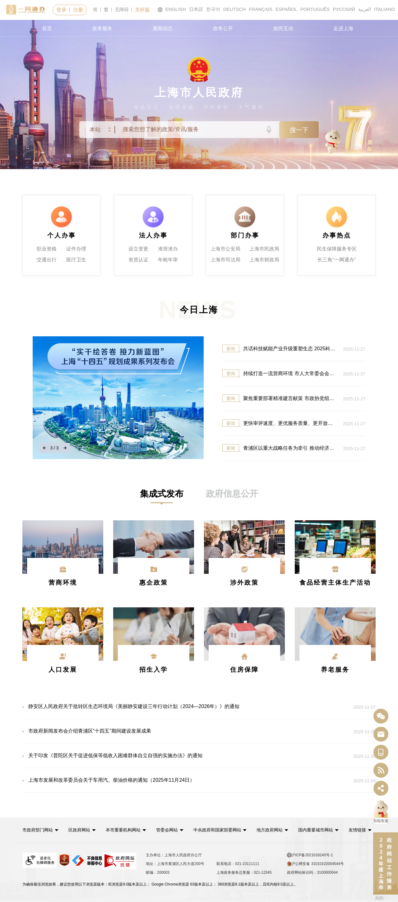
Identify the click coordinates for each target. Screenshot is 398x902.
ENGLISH (171, 9)
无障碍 (122, 9)
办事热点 (336, 235)
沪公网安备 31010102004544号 (315, 863)
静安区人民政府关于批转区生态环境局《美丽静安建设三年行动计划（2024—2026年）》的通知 (169, 707)
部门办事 (245, 235)
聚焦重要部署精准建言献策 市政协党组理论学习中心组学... (279, 398)
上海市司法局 (225, 259)
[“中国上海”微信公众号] (381, 716)
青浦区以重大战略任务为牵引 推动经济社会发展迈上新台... (279, 448)
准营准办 (168, 248)
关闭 (379, 898)
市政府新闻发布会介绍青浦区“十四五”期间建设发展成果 (169, 731)
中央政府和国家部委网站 (217, 829)
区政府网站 (79, 829)
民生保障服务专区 (337, 248)
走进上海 (343, 28)
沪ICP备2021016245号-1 (310, 855)
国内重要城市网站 (315, 829)
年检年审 (168, 259)
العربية (364, 9)
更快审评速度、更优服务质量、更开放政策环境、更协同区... (279, 423)
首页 (47, 28)
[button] (40, 829)
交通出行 (47, 259)
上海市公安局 (225, 248)
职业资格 (47, 248)
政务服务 (102, 28)
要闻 (230, 348)
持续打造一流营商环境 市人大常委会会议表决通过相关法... (279, 373)
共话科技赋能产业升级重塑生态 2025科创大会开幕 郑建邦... (279, 348)
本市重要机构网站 (123, 829)
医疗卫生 (76, 259)
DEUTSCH (234, 9)
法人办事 (153, 235)
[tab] (161, 494)
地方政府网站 (270, 829)
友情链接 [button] (360, 829)
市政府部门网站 (37, 829)
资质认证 (138, 259)
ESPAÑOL (286, 9)
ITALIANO (384, 9)
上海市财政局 (264, 259)
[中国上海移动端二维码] (381, 752)
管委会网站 (167, 829)
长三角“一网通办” (336, 259)
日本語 (196, 9)
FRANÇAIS (260, 9)
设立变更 (138, 248)
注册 (78, 9)
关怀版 (142, 9)
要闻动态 (163, 28)
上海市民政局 (264, 248)
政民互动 (283, 28)
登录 (61, 9)
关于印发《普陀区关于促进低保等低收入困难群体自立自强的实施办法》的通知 (169, 756)
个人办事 (61, 235)
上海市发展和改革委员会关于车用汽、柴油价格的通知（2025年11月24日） (169, 780)
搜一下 (299, 130)
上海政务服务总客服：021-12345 (243, 872)
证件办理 (76, 248)
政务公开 (223, 28)
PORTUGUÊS (315, 9)
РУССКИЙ (344, 9)
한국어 (213, 9)
